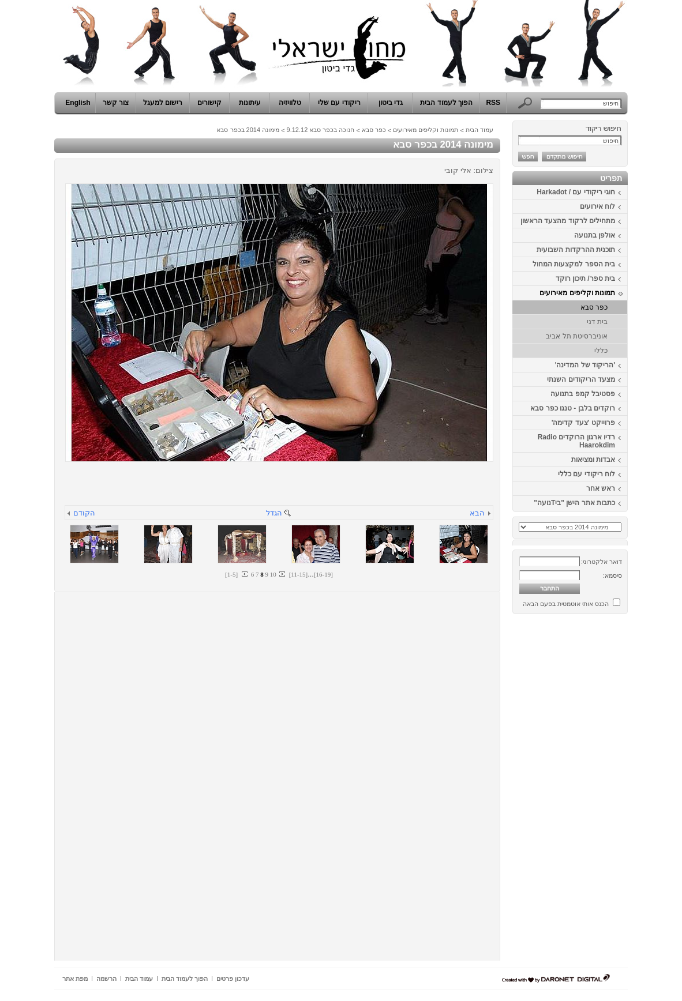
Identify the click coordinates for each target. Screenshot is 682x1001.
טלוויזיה (290, 103)
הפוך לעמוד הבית (446, 103)
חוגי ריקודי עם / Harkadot (576, 192)
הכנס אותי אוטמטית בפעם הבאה (566, 603)
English (77, 103)
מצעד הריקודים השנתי (581, 379)
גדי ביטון (391, 103)
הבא (477, 513)
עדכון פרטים (232, 978)
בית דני (597, 322)
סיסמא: (612, 575)
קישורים (209, 103)
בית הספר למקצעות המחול (574, 264)
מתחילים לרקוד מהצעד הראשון (567, 221)
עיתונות (250, 103)
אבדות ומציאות (593, 460)
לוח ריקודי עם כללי (586, 474)
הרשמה (106, 978)
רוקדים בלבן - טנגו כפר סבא (572, 408)
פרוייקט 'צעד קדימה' (583, 423)
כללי (601, 351)
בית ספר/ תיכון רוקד (585, 278)
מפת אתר (75, 978)
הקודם (84, 513)
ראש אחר (600, 488)
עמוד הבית (479, 129)
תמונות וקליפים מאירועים (577, 293)
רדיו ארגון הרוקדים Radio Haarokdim (576, 441)
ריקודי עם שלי (339, 103)
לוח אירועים (597, 206)
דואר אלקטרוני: (601, 561)
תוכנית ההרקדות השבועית (576, 250)
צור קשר (116, 103)
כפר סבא (594, 307)
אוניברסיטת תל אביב (577, 336)
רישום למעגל (162, 103)
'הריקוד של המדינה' (585, 365)
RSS (493, 103)
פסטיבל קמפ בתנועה (582, 394)
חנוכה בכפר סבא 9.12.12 (321, 129)
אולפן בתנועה (594, 235)
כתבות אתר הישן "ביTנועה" (574, 503)
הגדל (274, 513)
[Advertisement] (593, 792)
